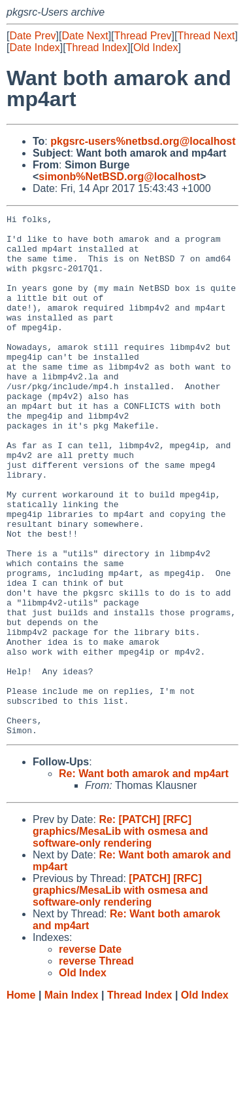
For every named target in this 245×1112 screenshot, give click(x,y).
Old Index (155, 47)
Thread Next (206, 35)
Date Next (84, 35)
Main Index (71, 1099)
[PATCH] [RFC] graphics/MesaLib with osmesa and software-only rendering (120, 994)
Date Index (34, 47)
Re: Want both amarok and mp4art (144, 877)
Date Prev (32, 35)
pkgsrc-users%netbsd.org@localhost (142, 141)
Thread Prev (143, 35)
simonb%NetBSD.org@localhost (119, 176)
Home (21, 1099)
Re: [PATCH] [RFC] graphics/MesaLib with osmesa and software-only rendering (120, 935)
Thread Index (96, 47)
